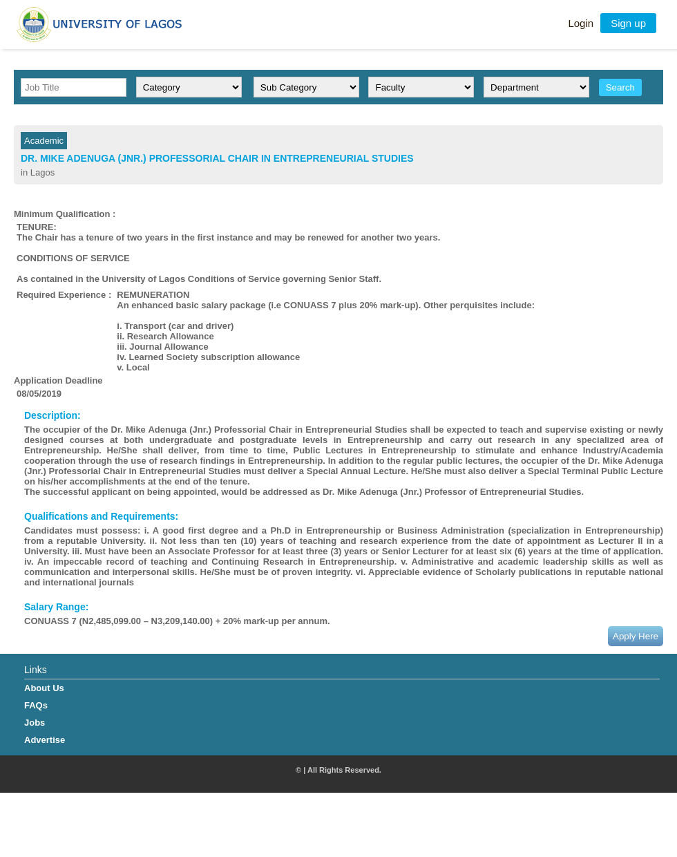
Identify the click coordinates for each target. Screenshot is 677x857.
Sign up (628, 23)
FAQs (36, 705)
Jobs (34, 722)
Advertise (44, 740)
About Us (44, 688)
